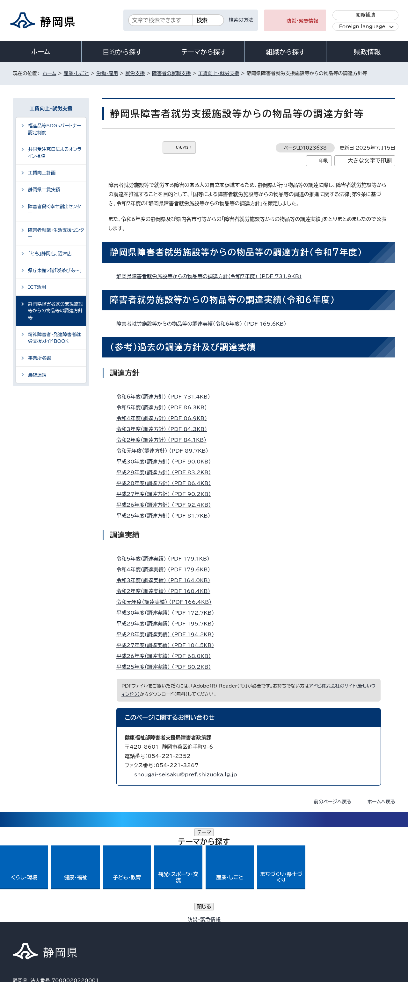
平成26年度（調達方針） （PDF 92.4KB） (166, 504)
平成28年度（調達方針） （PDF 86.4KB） (166, 483)
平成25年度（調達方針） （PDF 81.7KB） (166, 515)
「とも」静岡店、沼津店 (50, 253)
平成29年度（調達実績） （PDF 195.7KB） (168, 623)
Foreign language (362, 26)
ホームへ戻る (381, 801)
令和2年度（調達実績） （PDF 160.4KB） (166, 591)
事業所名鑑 (39, 358)
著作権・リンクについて (42, 927)
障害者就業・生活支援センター (56, 233)
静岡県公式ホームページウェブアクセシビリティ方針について (225, 927)
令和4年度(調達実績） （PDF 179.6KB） (165, 569)
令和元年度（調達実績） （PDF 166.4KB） (166, 601)
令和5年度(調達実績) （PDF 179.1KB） (165, 558)
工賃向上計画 (41, 172)
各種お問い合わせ (310, 888)
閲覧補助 (365, 14)
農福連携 (37, 374)
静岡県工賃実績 (44, 189)
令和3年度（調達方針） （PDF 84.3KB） (164, 429)
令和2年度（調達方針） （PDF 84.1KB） (164, 439)
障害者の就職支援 (171, 73)
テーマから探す (203, 51)
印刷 (323, 160)
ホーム (40, 51)
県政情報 (367, 51)
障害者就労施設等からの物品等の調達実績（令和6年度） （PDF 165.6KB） (204, 323)
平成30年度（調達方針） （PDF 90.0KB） (166, 461)
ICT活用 (37, 287)
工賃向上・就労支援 (218, 73)
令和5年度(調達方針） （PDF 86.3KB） (164, 407)
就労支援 (135, 73)
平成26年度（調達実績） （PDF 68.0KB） (166, 656)
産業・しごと (76, 73)
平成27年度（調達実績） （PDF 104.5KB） (168, 645)
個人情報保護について (114, 927)
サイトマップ (365, 927)
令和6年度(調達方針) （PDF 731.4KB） (165, 396)
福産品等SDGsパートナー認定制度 (54, 129)
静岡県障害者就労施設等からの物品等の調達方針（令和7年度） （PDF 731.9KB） (211, 276)
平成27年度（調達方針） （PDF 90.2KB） (166, 494)
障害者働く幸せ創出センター (54, 210)
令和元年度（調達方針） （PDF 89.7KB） (165, 450)
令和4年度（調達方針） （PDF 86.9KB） (164, 418)
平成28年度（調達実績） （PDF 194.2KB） (168, 634)
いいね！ (184, 147)
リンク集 (321, 927)
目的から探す (122, 51)
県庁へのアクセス (366, 888)
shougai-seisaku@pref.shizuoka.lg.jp (185, 774)
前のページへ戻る (333, 801)
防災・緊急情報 (302, 20)
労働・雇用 (107, 73)
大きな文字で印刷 (369, 160)
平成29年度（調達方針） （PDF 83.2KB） (166, 472)
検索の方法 (241, 20)
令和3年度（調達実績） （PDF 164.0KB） (166, 580)
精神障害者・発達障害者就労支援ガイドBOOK (54, 338)
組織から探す (285, 51)
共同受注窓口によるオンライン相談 (55, 153)
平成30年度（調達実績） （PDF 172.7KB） (168, 612)
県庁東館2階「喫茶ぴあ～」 (55, 270)
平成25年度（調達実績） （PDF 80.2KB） (166, 666)
